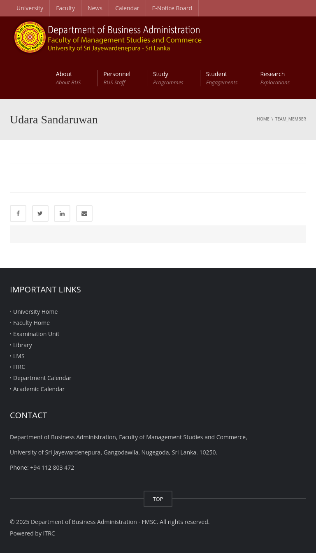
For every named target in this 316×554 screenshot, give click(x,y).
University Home (35, 312)
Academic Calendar (39, 390)
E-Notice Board (172, 8)
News (95, 8)
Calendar (127, 8)
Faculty (65, 8)
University (29, 8)
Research (275, 78)
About (68, 78)
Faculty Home (31, 323)
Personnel (116, 78)
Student (222, 78)
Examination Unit (36, 334)
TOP (158, 499)
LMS (19, 356)
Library (22, 345)
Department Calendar (42, 378)
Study (168, 78)
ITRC (19, 367)
